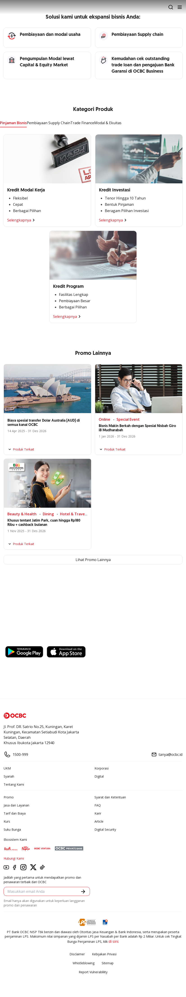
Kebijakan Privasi (104, 954)
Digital (99, 776)
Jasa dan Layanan (16, 805)
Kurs (7, 821)
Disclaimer (77, 954)
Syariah (9, 776)
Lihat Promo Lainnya (93, 559)
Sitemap (108, 963)
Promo (9, 797)
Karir (97, 813)
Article (98, 821)
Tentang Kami (14, 784)
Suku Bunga (12, 829)
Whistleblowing (83, 963)
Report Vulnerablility (93, 972)
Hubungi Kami (14, 858)
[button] (83, 892)
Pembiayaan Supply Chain (48, 122)
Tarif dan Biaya (15, 813)
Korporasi (101, 768)
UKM (7, 768)
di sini (113, 941)
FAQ (97, 805)
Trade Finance (82, 122)
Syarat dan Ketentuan (110, 797)
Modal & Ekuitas (107, 122)
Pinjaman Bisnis (13, 122)
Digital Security (105, 829)
